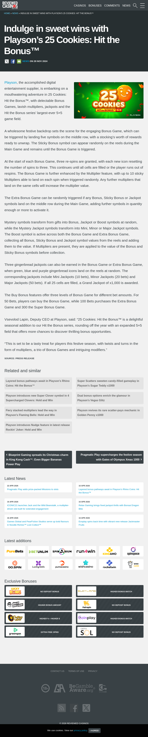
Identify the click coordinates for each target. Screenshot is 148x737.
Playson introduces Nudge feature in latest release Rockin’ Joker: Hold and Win (38, 427)
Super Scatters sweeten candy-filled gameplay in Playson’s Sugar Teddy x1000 (108, 383)
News (126, 5)
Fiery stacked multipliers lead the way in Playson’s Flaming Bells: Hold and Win (31, 412)
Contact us (57, 671)
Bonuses (95, 5)
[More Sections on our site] (142, 5)
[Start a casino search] (135, 5)
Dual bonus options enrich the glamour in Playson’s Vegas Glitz (103, 398)
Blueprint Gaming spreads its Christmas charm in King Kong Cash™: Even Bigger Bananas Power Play (37, 459)
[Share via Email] (19, 61)
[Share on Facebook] (13, 61)
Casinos (80, 5)
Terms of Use (76, 671)
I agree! (94, 730)
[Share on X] (7, 61)
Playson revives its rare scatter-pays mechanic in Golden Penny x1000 (108, 412)
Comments (112, 5)
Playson (10, 82)
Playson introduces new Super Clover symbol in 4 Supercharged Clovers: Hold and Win (37, 398)
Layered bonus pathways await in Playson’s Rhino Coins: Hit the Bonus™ (38, 383)
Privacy (92, 671)
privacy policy (80, 730)
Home (7, 13)
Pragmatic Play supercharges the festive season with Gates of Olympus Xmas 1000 (111, 457)
